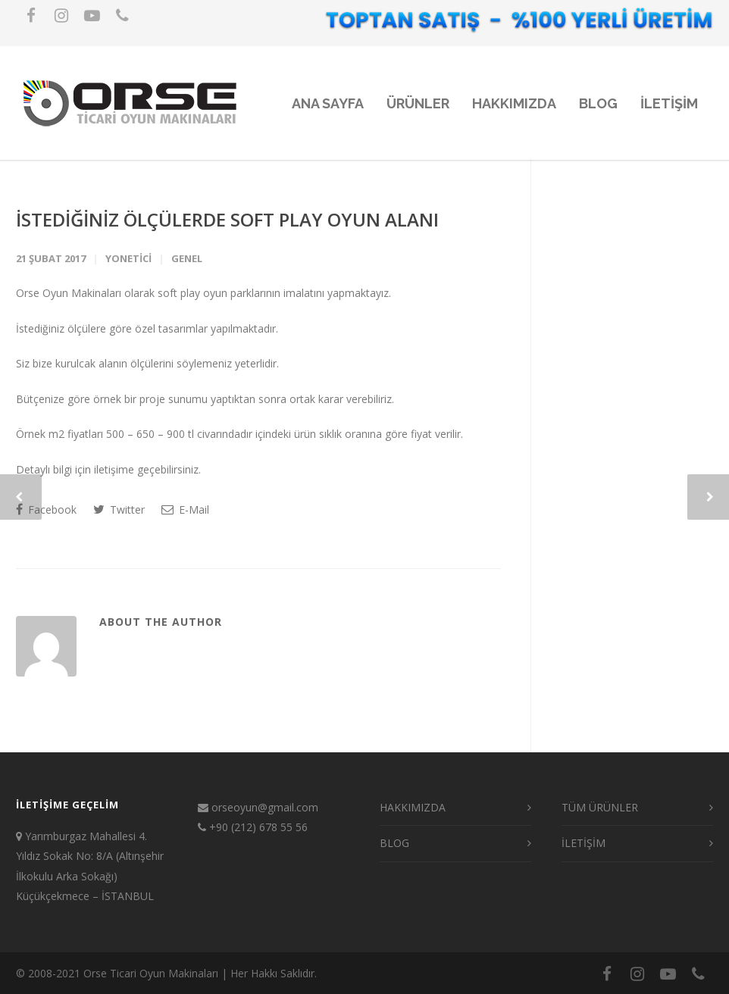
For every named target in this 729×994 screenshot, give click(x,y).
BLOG (598, 103)
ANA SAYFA (328, 103)
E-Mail (185, 509)
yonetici (128, 258)
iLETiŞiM (669, 103)
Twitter (119, 509)
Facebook (46, 509)
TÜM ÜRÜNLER (600, 807)
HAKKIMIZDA (514, 103)
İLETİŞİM (583, 843)
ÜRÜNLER (417, 103)
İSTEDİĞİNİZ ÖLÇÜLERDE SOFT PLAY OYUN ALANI (227, 219)
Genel (186, 258)
